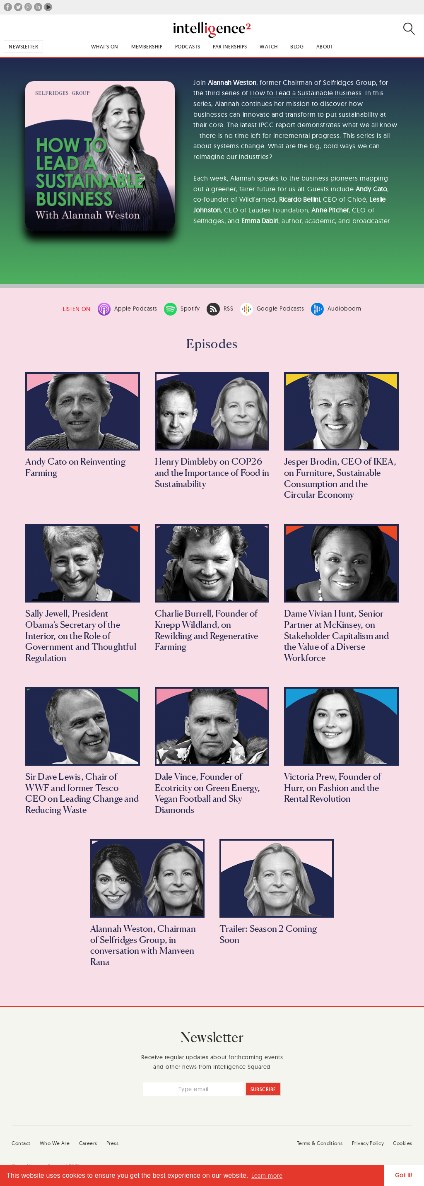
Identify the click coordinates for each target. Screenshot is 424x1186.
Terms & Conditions (320, 1143)
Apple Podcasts (127, 309)
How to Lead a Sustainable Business (305, 93)
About (324, 46)
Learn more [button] (266, 1175)
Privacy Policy (368, 1143)
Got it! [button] (403, 1175)
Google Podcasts (272, 309)
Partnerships (230, 46)
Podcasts (187, 46)
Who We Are (55, 1143)
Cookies (402, 1143)
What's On (104, 46)
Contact (21, 1143)
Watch (268, 46)
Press (112, 1143)
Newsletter (23, 46)
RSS (220, 309)
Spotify (182, 309)
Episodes (212, 343)
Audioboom (336, 309)
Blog (297, 46)
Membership (146, 46)
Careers (88, 1143)
